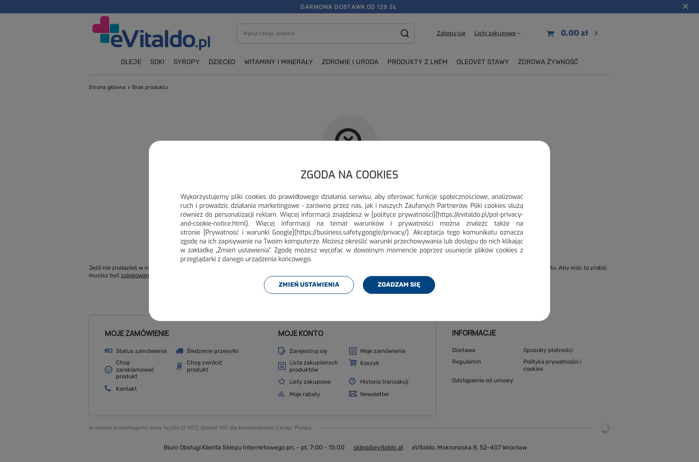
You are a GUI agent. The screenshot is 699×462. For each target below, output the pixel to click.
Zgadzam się (399, 284)
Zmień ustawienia (309, 284)
